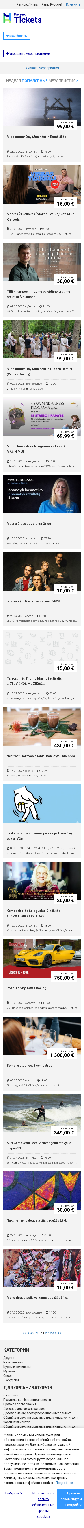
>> (59, 1333)
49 (32, 1333)
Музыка (9, 1371)
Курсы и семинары (17, 1367)
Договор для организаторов (24, 1408)
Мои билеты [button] (16, 36)
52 (47, 1333)
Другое (8, 1358)
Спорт (7, 1375)
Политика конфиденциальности (27, 1399)
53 (52, 1333)
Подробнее (64, 1483)
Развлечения (13, 1362)
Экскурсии (11, 1380)
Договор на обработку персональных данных (37, 1413)
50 (37, 1333)
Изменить (73, 4)
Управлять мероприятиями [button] (28, 53)
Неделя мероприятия (42, 80)
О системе (10, 1395)
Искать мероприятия (42, 68)
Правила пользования (19, 1404)
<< (25, 1333)
